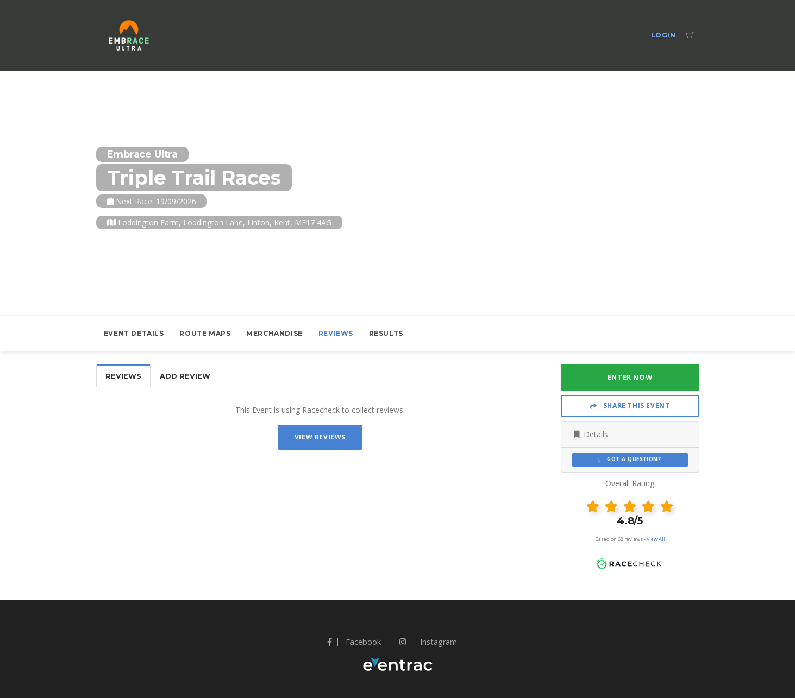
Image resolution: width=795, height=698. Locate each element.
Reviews (335, 333)
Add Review (185, 376)
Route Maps (204, 333)
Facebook (354, 642)
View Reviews (320, 437)
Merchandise (274, 333)
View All (656, 539)
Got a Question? (630, 459)
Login (663, 35)
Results (386, 333)
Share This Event (630, 405)
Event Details (134, 333)
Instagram (428, 642)
